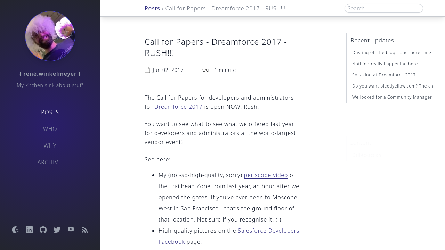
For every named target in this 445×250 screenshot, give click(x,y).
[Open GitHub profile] (43, 229)
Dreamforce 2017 (178, 106)
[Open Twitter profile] (57, 229)
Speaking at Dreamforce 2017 (384, 75)
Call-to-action (367, 144)
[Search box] (384, 8)
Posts (50, 112)
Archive (50, 162)
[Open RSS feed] (84, 229)
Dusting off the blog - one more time (391, 53)
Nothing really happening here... (387, 64)
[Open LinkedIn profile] (29, 229)
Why (50, 145)
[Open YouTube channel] (70, 229)
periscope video (266, 175)
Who (50, 129)
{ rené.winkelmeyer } (50, 73)
